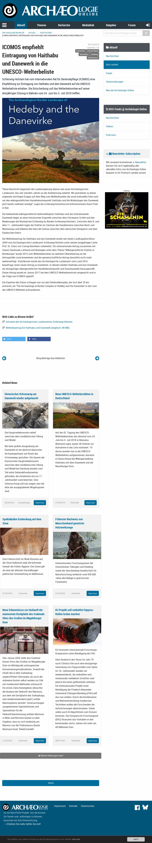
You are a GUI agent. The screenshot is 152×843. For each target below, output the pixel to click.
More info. (76, 839)
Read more (40, 502)
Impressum (60, 806)
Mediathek (88, 25)
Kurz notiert (46, 32)
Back (51, 783)
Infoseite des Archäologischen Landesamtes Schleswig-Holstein (38, 321)
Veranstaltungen (114, 81)
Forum (132, 25)
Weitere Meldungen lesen (50, 755)
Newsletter (140, 162)
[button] (14, 339)
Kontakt (73, 806)
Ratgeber (111, 25)
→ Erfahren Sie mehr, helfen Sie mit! (22, 824)
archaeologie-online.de (13, 32)
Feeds (109, 73)
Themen (41, 25)
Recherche (64, 25)
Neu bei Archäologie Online (120, 90)
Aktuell (21, 25)
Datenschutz (87, 806)
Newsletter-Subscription (124, 154)
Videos (109, 126)
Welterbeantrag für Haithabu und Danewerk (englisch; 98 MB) (37, 327)
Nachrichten (112, 56)
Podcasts (111, 135)
